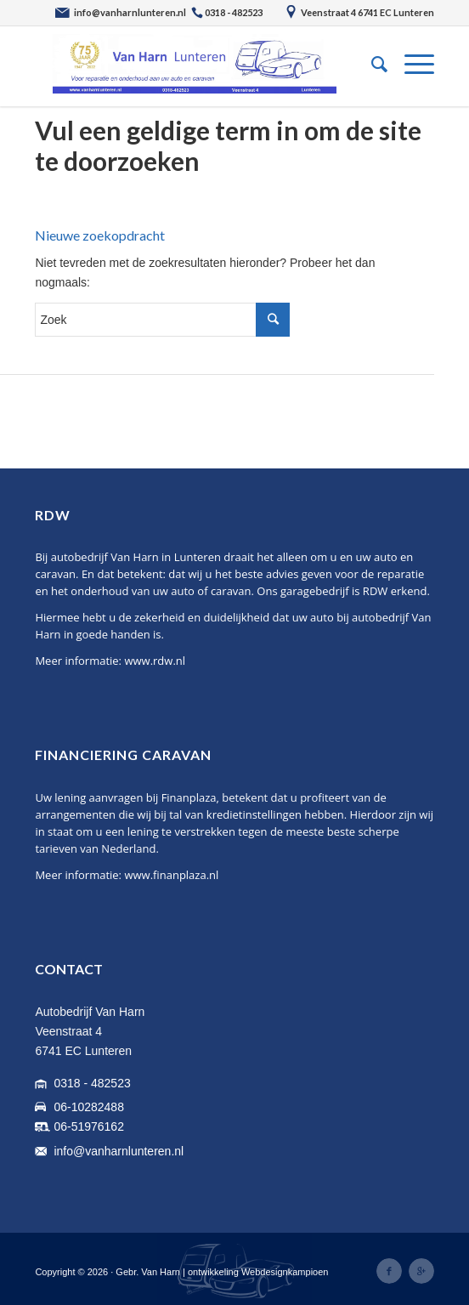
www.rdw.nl (154, 660)
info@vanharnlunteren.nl (119, 1151)
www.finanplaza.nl (171, 874)
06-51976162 (89, 1126)
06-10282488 (89, 1107)
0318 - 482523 (92, 1083)
